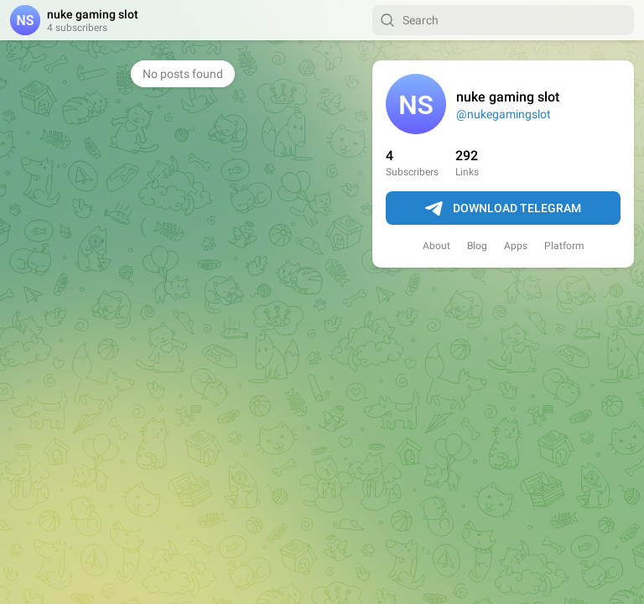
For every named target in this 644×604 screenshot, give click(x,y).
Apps (515, 246)
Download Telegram (503, 208)
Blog (477, 246)
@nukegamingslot (503, 114)
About (436, 246)
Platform (564, 246)
